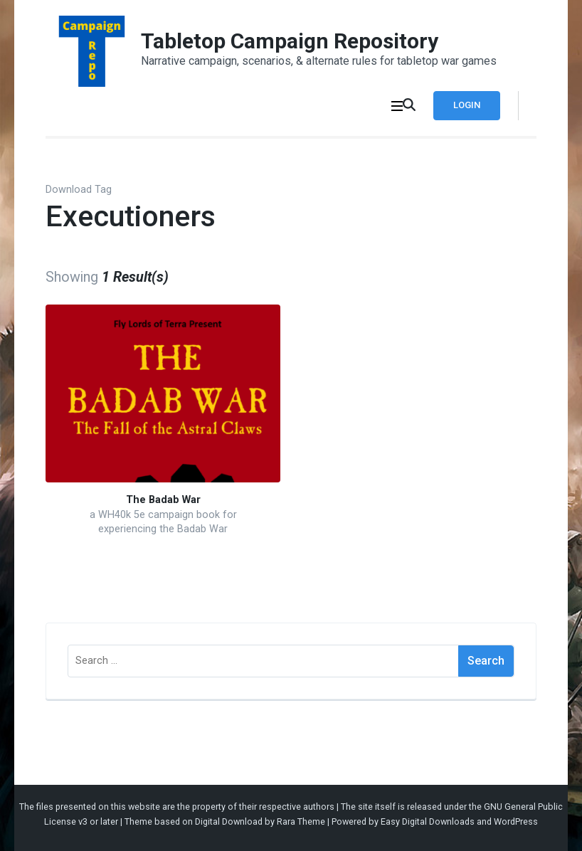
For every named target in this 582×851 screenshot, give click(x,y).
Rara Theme (301, 821)
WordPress (516, 821)
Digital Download (229, 821)
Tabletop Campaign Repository (289, 40)
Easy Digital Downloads (428, 821)
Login (466, 105)
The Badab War (163, 500)
